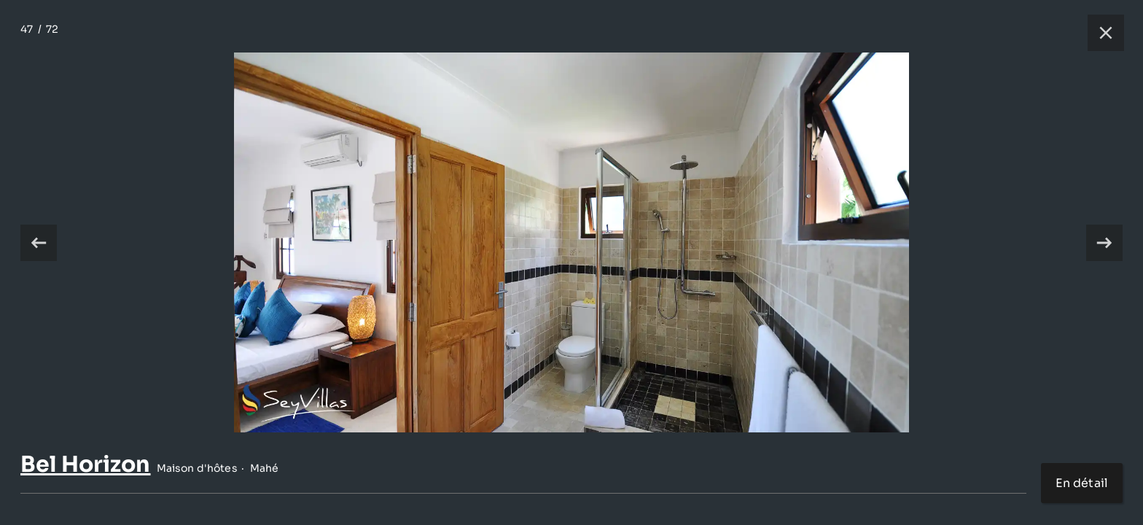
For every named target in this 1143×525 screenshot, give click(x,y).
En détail (1082, 483)
